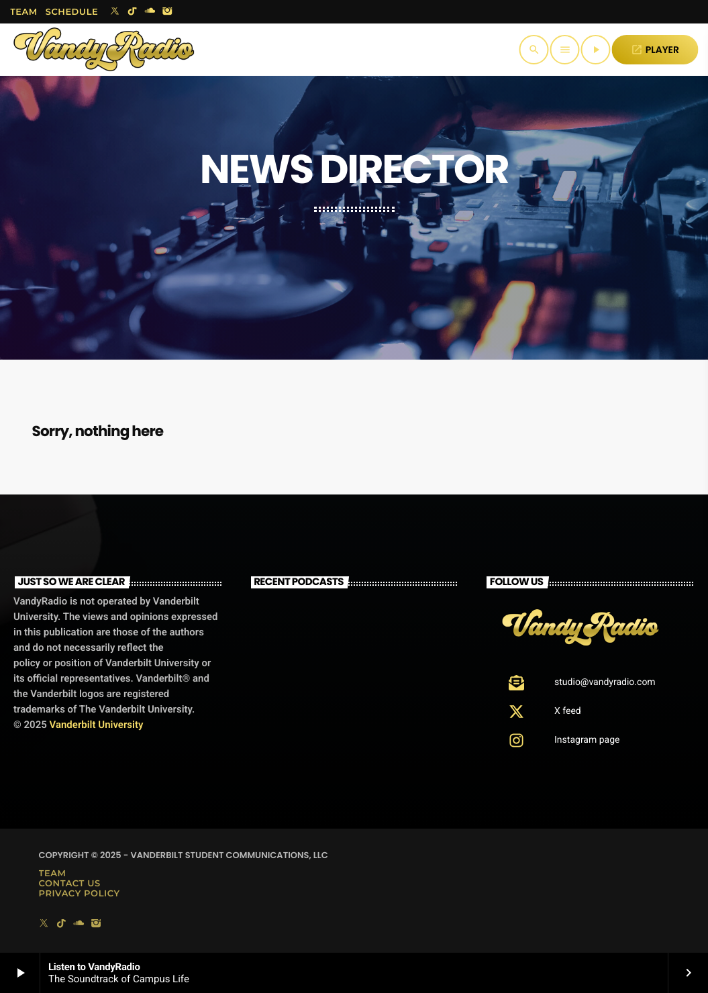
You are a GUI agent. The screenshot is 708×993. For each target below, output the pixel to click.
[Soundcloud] (149, 12)
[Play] (596, 49)
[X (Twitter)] (114, 12)
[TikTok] (132, 12)
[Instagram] (167, 12)
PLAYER (655, 49)
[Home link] (104, 49)
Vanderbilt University (97, 725)
